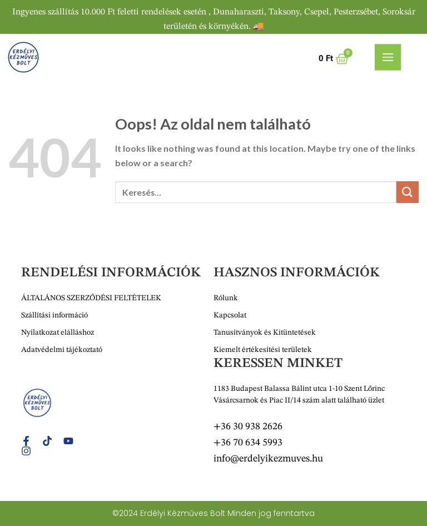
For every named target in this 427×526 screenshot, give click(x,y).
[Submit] (407, 192)
